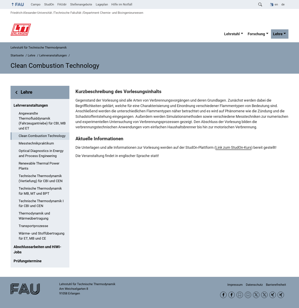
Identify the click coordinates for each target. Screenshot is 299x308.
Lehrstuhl (232, 34)
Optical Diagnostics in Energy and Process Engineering (41, 153)
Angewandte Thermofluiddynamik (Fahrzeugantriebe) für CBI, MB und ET (42, 121)
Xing (272, 295)
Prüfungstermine (28, 261)
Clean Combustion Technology (42, 136)
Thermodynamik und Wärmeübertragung (34, 215)
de (283, 4)
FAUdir (62, 4)
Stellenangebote (81, 4)
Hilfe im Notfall (121, 4)
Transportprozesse (33, 226)
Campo (36, 4)
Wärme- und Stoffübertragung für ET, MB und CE (42, 236)
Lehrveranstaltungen (31, 105)
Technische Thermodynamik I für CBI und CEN (41, 203)
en (276, 4)
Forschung (256, 34)
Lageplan (102, 4)
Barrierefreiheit (276, 285)
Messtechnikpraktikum (36, 143)
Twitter (256, 295)
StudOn (49, 4)
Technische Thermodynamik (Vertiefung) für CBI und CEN (40, 178)
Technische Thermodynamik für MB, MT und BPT (40, 191)
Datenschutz (254, 285)
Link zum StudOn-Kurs (233, 148)
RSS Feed (240, 295)
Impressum (235, 285)
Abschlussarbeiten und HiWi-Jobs (37, 249)
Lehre (278, 34)
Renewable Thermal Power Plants (39, 165)
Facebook (223, 295)
